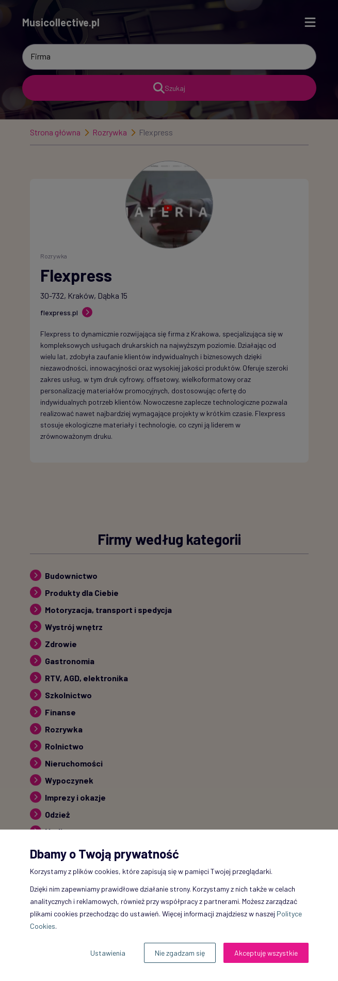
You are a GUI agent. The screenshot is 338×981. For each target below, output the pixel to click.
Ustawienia (107, 952)
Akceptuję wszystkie (266, 952)
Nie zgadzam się (180, 952)
